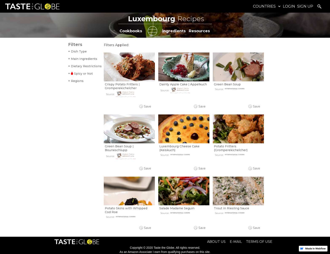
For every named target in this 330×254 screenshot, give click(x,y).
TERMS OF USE (259, 242)
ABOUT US (216, 242)
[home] (31, 6)
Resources (199, 31)
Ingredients (174, 31)
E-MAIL (236, 242)
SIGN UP (305, 6)
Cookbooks (131, 31)
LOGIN (289, 6)
